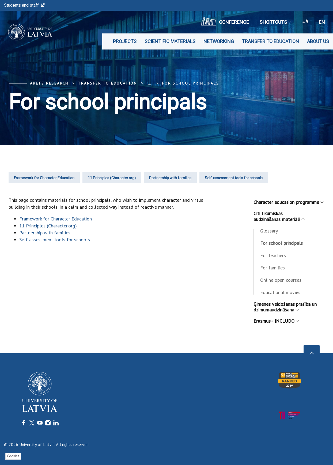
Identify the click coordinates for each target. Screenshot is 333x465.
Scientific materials (170, 41)
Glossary (269, 231)
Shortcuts (275, 22)
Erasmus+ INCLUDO (275, 321)
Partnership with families (170, 178)
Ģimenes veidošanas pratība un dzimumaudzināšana (285, 307)
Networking (218, 41)
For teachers (273, 255)
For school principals (190, 83)
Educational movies (280, 292)
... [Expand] (149, 83)
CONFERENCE (225, 21)
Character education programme (288, 202)
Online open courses (280, 280)
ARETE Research (49, 83)
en (322, 22)
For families (272, 268)
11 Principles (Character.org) (112, 178)
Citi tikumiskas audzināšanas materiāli (278, 216)
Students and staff (24, 5)
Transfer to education (270, 41)
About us (318, 41)
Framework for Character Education (44, 178)
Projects (125, 41)
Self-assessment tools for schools (234, 178)
